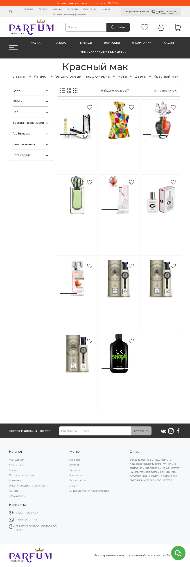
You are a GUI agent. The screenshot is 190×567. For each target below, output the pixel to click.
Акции (106, 9)
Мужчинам (16, 464)
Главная (29, 9)
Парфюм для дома (21, 475)
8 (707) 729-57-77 (27, 512)
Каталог (43, 9)
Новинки (15, 480)
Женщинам (16, 459)
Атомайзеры (17, 496)
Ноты (122, 76)
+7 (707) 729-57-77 (137, 11)
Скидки (14, 490)
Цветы (140, 76)
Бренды (57, 9)
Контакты (72, 9)
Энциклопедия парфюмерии (69, 14)
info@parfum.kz (26, 519)
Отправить (141, 431)
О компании (90, 9)
